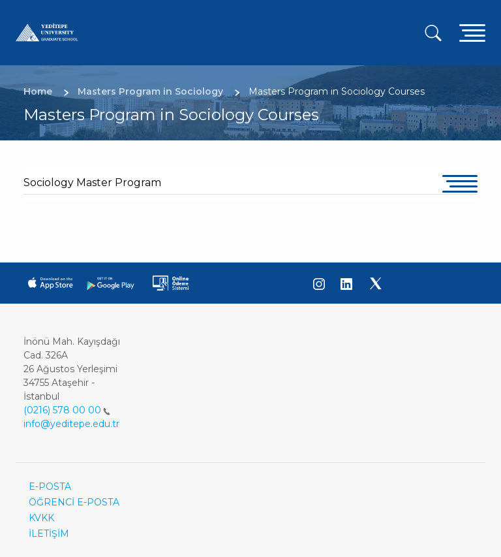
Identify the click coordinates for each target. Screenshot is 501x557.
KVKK (41, 518)
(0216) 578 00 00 (66, 410)
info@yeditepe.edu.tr (71, 424)
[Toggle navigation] (472, 32)
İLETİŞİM (49, 533)
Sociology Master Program (92, 182)
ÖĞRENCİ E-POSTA (74, 502)
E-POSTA (50, 486)
